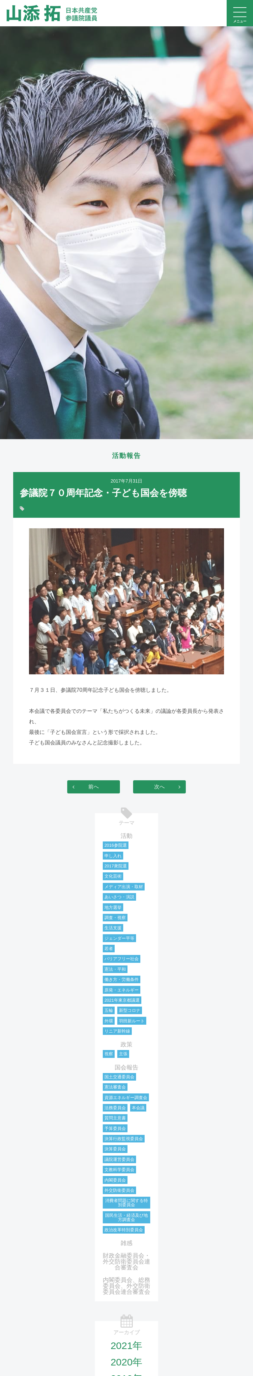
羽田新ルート (132, 1020)
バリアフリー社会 (121, 958)
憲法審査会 (115, 1087)
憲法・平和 (115, 969)
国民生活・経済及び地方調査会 (126, 1217)
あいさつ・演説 (119, 896)
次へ (159, 786)
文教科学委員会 (119, 1169)
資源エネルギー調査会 (125, 1097)
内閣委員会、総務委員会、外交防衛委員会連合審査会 (126, 1286)
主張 (123, 1053)
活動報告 (126, 455)
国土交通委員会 (119, 1076)
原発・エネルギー (121, 990)
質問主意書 (115, 1117)
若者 (108, 948)
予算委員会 (115, 1128)
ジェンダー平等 (119, 938)
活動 (126, 836)
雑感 (126, 1243)
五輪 (108, 1010)
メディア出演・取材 (123, 886)
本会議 (138, 1107)
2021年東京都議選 (122, 1000)
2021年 (127, 1345)
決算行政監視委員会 (123, 1138)
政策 (126, 1044)
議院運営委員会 (119, 1159)
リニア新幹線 (117, 1031)
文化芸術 (113, 876)
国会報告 (126, 1067)
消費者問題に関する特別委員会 (126, 1202)
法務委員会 (115, 1107)
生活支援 (113, 927)
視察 (108, 1053)
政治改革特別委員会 (123, 1229)
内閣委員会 (115, 1180)
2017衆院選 (115, 865)
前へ (93, 786)
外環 (108, 1020)
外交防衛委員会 (119, 1190)
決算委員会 (115, 1148)
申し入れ (113, 855)
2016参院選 (115, 845)
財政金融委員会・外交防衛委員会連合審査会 (126, 1261)
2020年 (127, 1362)
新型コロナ (129, 1010)
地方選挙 (113, 907)
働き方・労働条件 (121, 979)
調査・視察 (115, 917)
